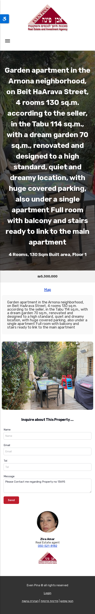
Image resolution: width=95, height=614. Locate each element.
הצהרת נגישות (30, 601)
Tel (5, 460)
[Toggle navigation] (7, 41)
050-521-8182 (47, 546)
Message (9, 476)
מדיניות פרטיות (49, 601)
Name (7, 429)
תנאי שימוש (66, 601)
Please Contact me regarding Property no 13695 (47, 486)
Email (7, 445)
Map (47, 289)
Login (47, 593)
